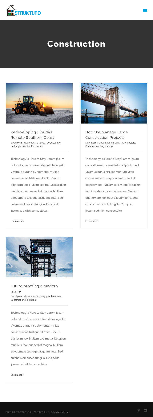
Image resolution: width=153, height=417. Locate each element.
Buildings (16, 146)
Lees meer (16, 221)
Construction (28, 146)
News (39, 146)
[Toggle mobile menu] (145, 11)
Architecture (54, 142)
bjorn (19, 142)
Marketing (30, 300)
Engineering (106, 146)
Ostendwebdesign (60, 412)
